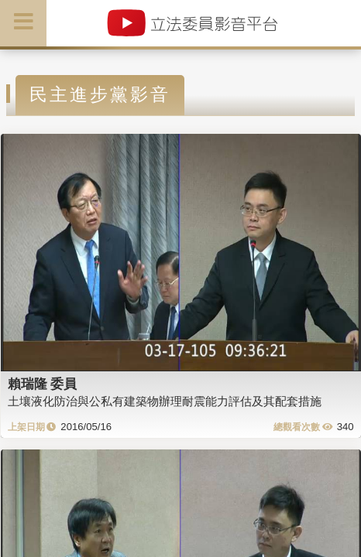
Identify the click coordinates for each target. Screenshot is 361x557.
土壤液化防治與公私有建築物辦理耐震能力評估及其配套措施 (164, 401)
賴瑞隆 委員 (42, 384)
